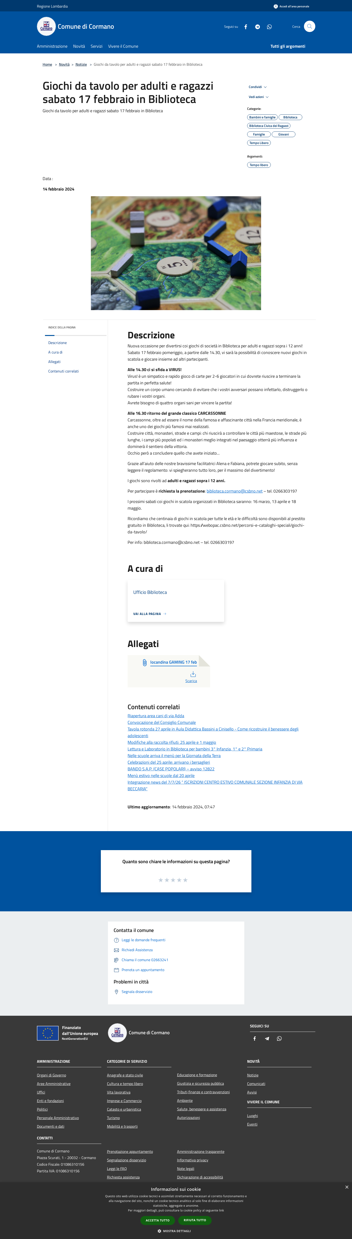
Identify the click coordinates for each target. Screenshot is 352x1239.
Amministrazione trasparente (200, 1151)
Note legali (185, 1168)
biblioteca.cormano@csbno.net (235, 491)
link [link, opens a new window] (221, 1210)
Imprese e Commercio (124, 1101)
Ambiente (185, 1100)
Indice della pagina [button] (62, 327)
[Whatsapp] (267, 26)
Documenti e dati (50, 1126)
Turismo (113, 1118)
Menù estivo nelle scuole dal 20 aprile (161, 775)
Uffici (41, 1092)
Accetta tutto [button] (157, 1220)
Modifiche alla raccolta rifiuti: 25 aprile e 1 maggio (172, 742)
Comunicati (256, 1083)
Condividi (258, 87)
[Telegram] (255, 26)
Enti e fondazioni (50, 1101)
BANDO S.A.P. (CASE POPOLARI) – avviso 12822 (171, 769)
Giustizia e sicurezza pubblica (200, 1083)
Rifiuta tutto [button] (195, 1220)
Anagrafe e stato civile (125, 1075)
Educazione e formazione (197, 1075)
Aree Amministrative (54, 1083)
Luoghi (252, 1115)
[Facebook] (244, 26)
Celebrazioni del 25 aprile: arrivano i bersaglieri (169, 762)
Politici (42, 1109)
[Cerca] (309, 26)
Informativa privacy (192, 1160)
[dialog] (176, 1210)
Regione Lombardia (52, 6)
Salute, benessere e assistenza (201, 1109)
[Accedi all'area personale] (291, 6)
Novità (64, 64)
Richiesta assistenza (123, 1177)
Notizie (81, 64)
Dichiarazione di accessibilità (200, 1177)
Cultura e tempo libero (125, 1083)
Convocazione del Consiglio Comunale (162, 722)
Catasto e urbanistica (124, 1109)
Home (47, 64)
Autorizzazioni (188, 1117)
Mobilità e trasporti (122, 1126)
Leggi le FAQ (117, 1168)
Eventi (252, 1124)
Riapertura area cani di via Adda (156, 716)
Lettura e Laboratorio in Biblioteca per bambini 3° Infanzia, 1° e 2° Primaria (195, 749)
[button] (176, 1231)
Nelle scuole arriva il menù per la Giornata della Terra (174, 755)
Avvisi (252, 1092)
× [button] (346, 1187)
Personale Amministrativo (58, 1118)
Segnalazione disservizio (126, 1160)
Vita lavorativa (118, 1092)
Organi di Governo (51, 1075)
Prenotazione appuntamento (130, 1151)
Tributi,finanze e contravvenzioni (203, 1092)
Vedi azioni (259, 97)
